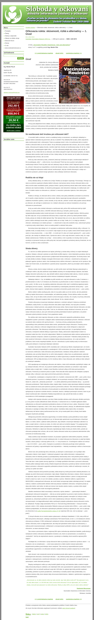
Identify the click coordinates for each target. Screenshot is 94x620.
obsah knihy (59, 53)
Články (7, 33)
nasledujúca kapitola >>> (74, 53)
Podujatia (7, 31)
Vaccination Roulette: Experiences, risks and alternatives (52, 45)
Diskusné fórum (9, 40)
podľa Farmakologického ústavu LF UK (48, 511)
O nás (6, 45)
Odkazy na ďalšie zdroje (12, 38)
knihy (46, 614)
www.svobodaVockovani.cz (13, 48)
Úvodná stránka (30, 27)
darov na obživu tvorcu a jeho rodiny (14, 102)
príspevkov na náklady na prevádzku (13, 117)
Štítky (28, 614)
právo (42, 614)
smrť (38, 614)
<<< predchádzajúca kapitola (44, 53)
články (34, 614)
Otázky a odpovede (10, 36)
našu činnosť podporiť (68, 608)
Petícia (7, 43)
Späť (27, 617)
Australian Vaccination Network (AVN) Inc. (38, 39)
